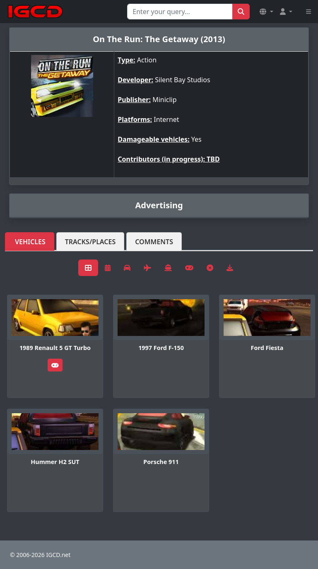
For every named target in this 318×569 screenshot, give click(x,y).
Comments (154, 241)
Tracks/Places (90, 241)
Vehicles (30, 241)
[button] (266, 11)
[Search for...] (180, 11)
